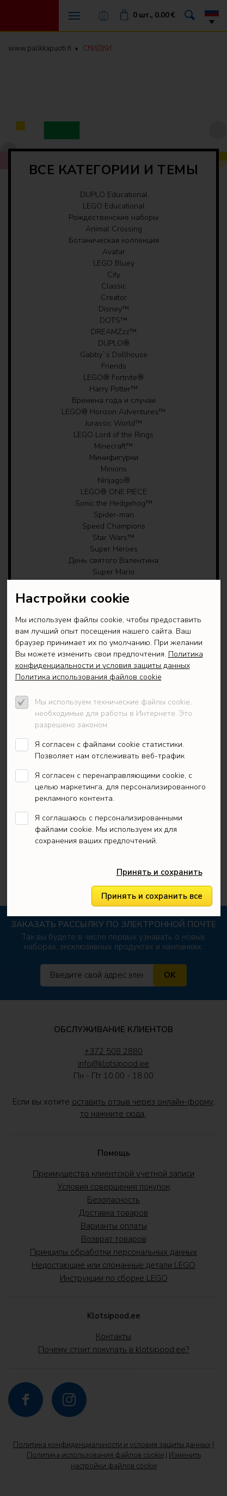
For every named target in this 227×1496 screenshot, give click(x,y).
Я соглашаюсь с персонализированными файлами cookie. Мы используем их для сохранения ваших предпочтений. (108, 829)
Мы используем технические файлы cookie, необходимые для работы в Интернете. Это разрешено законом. (113, 713)
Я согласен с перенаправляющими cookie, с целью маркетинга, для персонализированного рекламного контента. (120, 787)
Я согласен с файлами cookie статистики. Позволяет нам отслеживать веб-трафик (110, 750)
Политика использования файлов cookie (88, 677)
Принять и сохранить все (152, 896)
